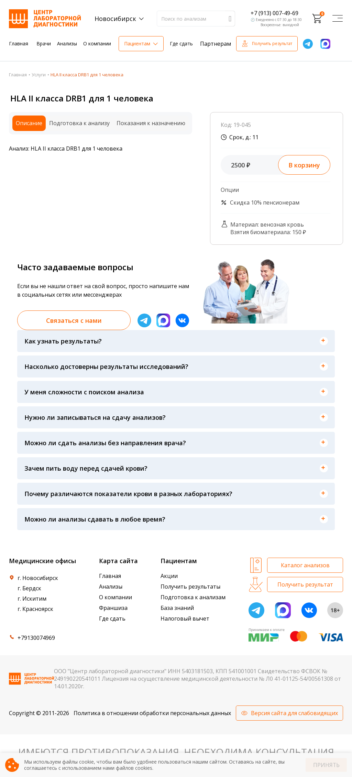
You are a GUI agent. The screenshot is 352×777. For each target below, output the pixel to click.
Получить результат (272, 43)
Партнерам (215, 43)
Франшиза (113, 608)
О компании (97, 43)
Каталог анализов (305, 565)
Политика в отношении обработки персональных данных (152, 713)
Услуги (39, 75)
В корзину (304, 165)
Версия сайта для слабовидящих (294, 713)
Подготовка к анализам (193, 597)
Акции (169, 576)
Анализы (67, 43)
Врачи (43, 43)
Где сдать (181, 43)
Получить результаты (190, 586)
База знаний (177, 608)
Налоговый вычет (185, 618)
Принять (326, 765)
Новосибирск (115, 18)
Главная (18, 43)
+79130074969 (36, 638)
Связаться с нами (74, 320)
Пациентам (137, 43)
